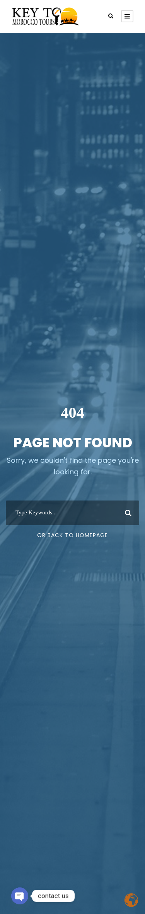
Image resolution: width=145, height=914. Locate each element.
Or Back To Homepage (72, 535)
